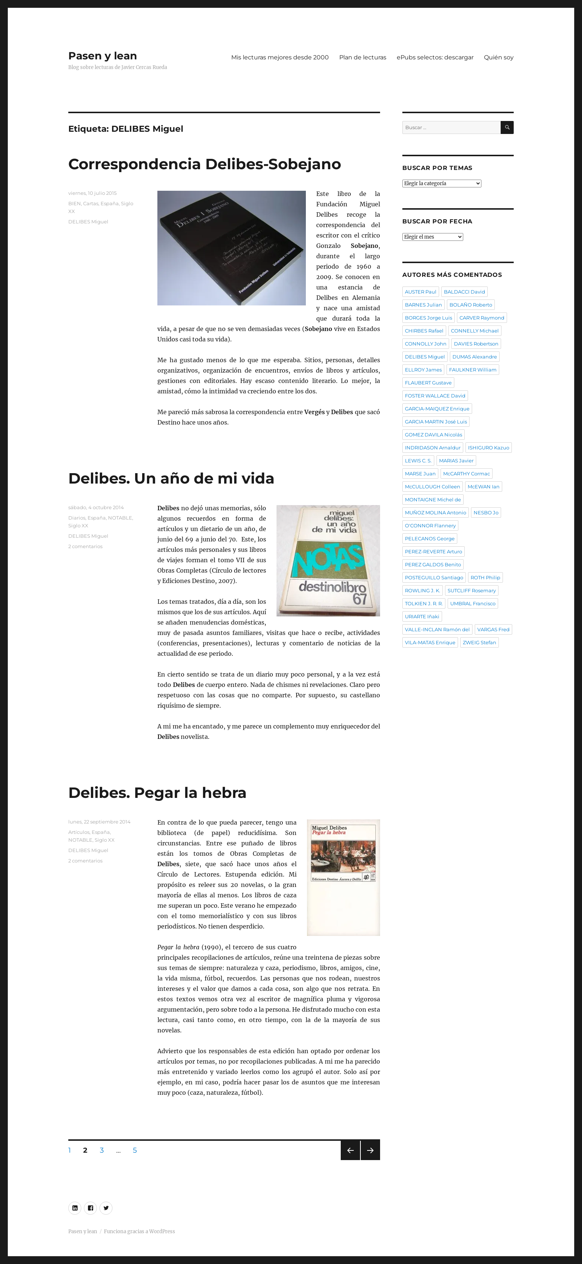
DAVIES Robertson (476, 344)
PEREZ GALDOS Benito (433, 564)
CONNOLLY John (426, 344)
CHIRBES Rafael (424, 331)
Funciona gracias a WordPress (139, 1231)
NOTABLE (120, 518)
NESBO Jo (486, 512)
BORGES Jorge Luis (428, 318)
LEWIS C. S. (418, 461)
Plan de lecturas (362, 57)
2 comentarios (85, 546)
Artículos (78, 832)
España (110, 203)
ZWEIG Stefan (479, 642)
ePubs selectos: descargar (435, 57)
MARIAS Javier (456, 461)
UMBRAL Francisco (473, 603)
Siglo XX (78, 525)
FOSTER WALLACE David (435, 396)
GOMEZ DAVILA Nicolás (433, 435)
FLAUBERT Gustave (428, 383)
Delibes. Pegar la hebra (157, 792)
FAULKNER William (473, 370)
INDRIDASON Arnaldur (433, 448)
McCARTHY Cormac (466, 474)
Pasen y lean (102, 55)
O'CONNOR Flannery (430, 525)
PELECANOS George (430, 538)
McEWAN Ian (484, 486)
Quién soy (499, 57)
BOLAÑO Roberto (470, 305)
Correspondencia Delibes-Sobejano (204, 164)
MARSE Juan (420, 474)
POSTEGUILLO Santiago (434, 577)
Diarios (76, 518)
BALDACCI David (464, 292)
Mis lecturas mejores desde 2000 (280, 57)
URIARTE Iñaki (422, 616)
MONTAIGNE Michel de (433, 499)
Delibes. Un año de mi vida (171, 478)
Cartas (90, 203)
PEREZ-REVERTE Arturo (433, 551)
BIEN (74, 203)
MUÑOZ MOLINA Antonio (435, 512)
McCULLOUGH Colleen (432, 486)
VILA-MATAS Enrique (430, 642)
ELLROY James (423, 370)
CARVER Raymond (482, 318)
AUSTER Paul (420, 292)
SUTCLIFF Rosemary (472, 590)
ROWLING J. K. (422, 590)
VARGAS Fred (493, 629)
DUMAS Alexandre (474, 357)
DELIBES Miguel (88, 222)
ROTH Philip (485, 577)
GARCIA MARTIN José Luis (436, 422)
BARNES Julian (423, 305)
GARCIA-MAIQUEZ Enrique (437, 409)
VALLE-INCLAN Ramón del (437, 629)
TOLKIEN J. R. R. (424, 603)
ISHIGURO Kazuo (488, 448)
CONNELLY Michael (475, 331)
